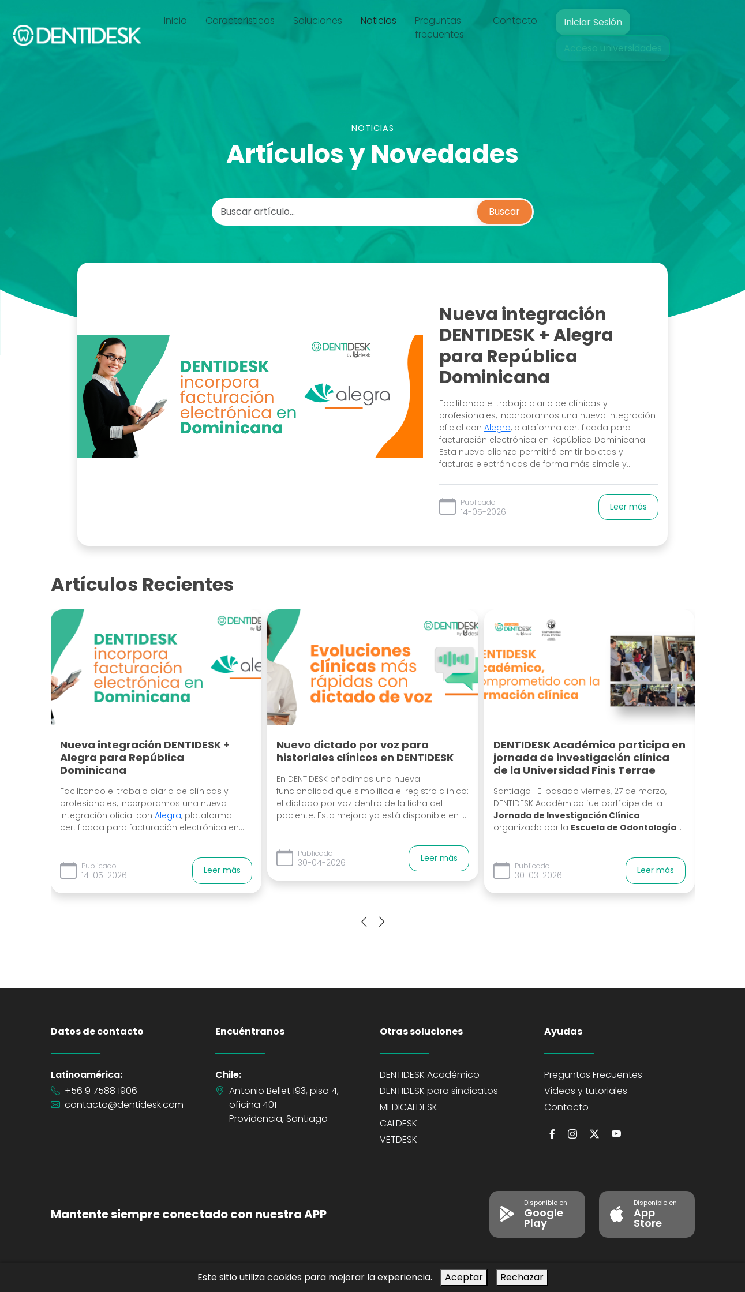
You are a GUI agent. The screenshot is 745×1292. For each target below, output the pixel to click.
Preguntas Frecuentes (593, 1074)
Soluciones (322, 20)
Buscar (504, 211)
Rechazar (522, 1277)
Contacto (515, 20)
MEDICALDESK (408, 1107)
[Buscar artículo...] (346, 212)
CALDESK (398, 1123)
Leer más (628, 506)
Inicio (180, 20)
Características (245, 20)
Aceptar (464, 1277)
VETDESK (398, 1139)
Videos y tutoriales (585, 1091)
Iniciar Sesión (592, 22)
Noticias (384, 20)
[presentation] (364, 923)
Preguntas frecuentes (444, 27)
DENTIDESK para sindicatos (439, 1091)
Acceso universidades (612, 48)
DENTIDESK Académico (430, 1074)
